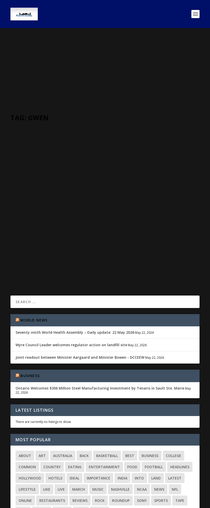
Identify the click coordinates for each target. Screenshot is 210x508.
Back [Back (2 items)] (84, 420)
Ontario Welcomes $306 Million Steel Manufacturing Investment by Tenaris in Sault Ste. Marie (100, 352)
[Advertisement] (105, 66)
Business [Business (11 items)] (150, 420)
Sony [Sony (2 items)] (142, 464)
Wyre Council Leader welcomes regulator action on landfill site (71, 309)
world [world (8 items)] (99, 476)
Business (30, 340)
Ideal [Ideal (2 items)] (74, 442)
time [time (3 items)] (23, 476)
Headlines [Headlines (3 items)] (179, 431)
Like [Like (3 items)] (46, 453)
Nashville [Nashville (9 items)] (120, 453)
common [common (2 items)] (27, 431)
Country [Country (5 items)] (52, 431)
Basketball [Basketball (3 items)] (107, 420)
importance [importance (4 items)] (98, 442)
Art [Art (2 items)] (42, 420)
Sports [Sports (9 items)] (161, 464)
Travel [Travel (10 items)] (41, 476)
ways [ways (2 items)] (81, 476)
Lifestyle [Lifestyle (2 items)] (27, 453)
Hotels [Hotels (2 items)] (55, 442)
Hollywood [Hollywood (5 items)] (30, 442)
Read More (29, 237)
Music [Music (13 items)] (98, 453)
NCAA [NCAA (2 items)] (142, 453)
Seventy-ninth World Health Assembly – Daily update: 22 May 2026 (75, 296)
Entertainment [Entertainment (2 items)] (104, 431)
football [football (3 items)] (154, 431)
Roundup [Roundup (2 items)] (121, 464)
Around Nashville (64, 206)
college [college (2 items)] (173, 420)
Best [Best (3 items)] (129, 420)
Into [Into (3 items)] (139, 442)
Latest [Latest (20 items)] (174, 442)
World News (87, 206)
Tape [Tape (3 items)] (179, 464)
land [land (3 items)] (156, 442)
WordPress (93, 502)
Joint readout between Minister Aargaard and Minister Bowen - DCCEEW (80, 321)
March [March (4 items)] (78, 453)
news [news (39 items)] (159, 453)
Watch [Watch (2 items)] (62, 476)
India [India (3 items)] (122, 442)
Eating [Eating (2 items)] (74, 431)
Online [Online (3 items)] (25, 464)
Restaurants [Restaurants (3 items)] (52, 464)
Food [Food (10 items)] (132, 431)
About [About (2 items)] (25, 420)
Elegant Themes (45, 502)
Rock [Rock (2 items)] (100, 464)
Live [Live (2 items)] (61, 453)
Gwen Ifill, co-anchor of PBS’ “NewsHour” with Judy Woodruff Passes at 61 (54, 193)
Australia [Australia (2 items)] (62, 420)
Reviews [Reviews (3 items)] (80, 464)
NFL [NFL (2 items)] (175, 453)
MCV (23, 206)
